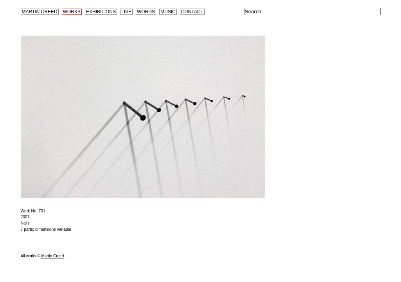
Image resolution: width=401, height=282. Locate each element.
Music (168, 11)
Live (126, 11)
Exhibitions (101, 11)
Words (146, 11)
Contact (192, 11)
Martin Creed (40, 11)
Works (72, 11)
